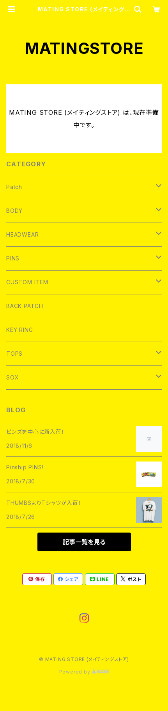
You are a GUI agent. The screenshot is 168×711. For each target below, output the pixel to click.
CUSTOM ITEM (27, 282)
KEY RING (19, 329)
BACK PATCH (24, 306)
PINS (12, 258)
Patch (14, 187)
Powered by (84, 672)
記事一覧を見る (84, 542)
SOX (12, 377)
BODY (14, 210)
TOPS (14, 353)
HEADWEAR (22, 234)
